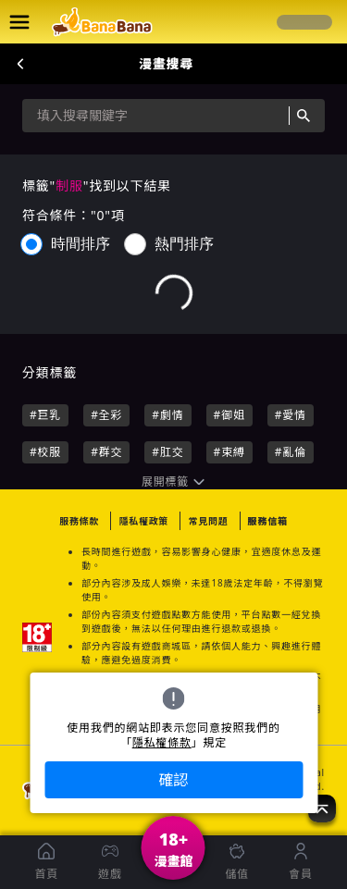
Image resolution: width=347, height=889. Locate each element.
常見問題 (208, 520)
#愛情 (290, 415)
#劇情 (167, 415)
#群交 (106, 452)
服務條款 (79, 520)
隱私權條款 (162, 742)
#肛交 (167, 452)
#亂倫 (290, 452)
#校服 (45, 452)
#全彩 (106, 415)
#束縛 (229, 452)
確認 (173, 780)
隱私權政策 (143, 520)
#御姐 (229, 415)
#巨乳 (45, 415)
